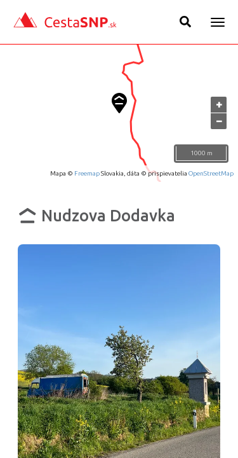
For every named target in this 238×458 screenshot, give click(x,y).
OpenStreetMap (211, 173)
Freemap (87, 173)
